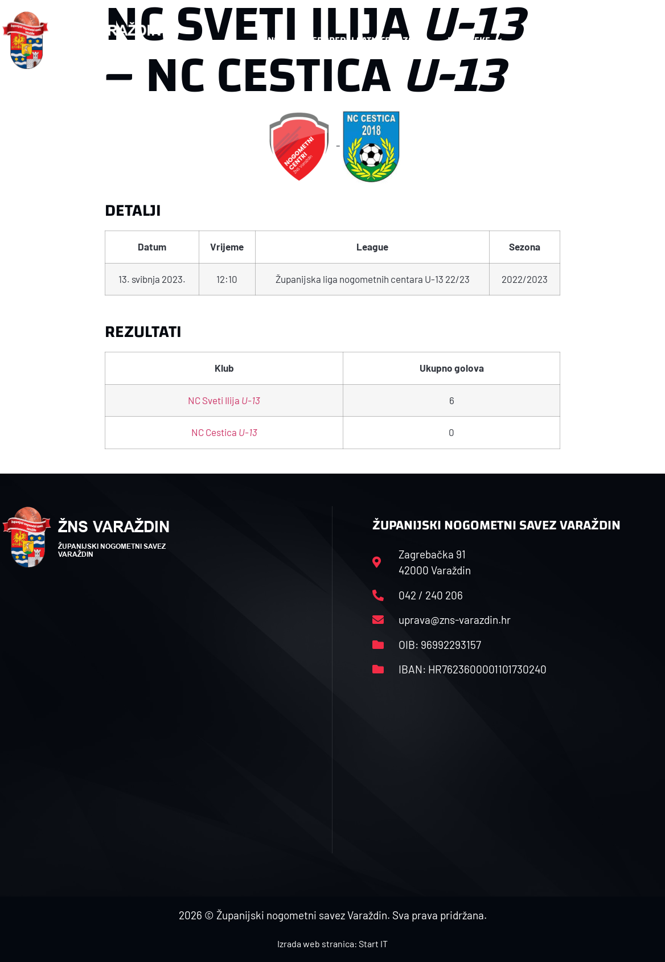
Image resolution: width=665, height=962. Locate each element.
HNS (270, 40)
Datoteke (475, 40)
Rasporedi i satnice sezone (363, 40)
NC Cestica (224, 432)
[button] (640, 40)
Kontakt (548, 40)
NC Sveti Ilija (224, 400)
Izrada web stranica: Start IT (332, 943)
